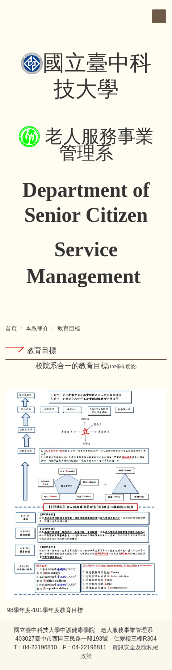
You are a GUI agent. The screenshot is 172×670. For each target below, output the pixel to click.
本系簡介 (37, 328)
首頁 (11, 328)
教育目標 (68, 328)
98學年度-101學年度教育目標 (45, 610)
